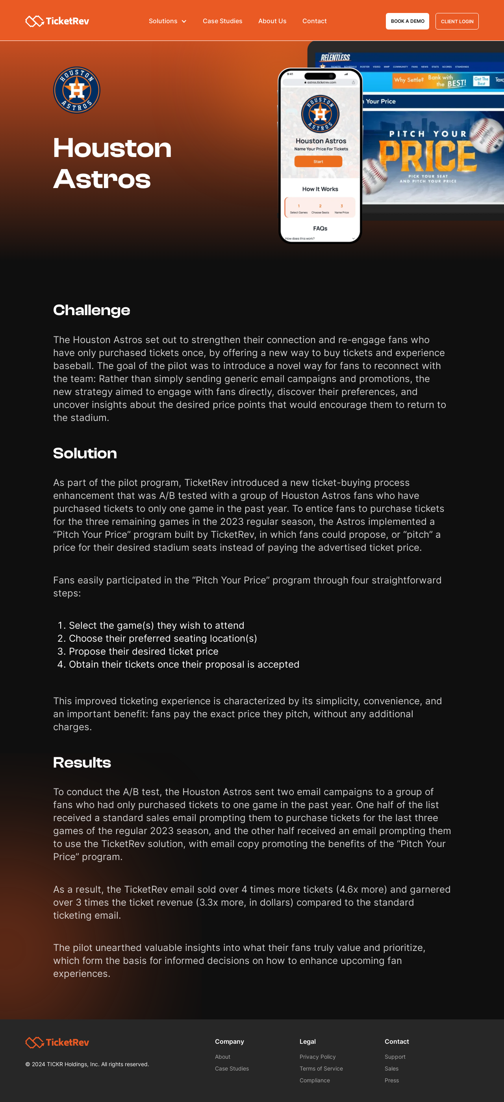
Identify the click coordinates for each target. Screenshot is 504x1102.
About (222, 1056)
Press (392, 1080)
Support (395, 1056)
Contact (314, 21)
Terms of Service (321, 1068)
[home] (57, 21)
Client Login (457, 21)
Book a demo (407, 21)
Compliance (315, 1080)
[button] (168, 21)
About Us (272, 21)
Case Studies (223, 21)
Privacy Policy (318, 1056)
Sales (391, 1068)
